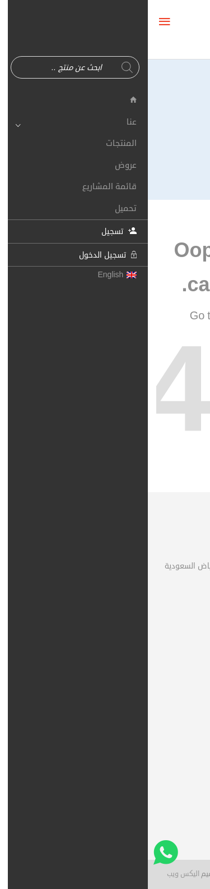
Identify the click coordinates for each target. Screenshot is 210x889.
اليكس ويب (35, 874)
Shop (155, 316)
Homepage (100, 316)
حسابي (178, 660)
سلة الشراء (172, 680)
